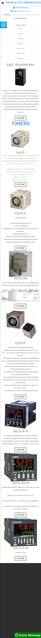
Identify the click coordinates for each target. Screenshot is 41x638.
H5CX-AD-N (20, 53)
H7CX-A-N (20, 58)
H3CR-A (20, 33)
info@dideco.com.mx (24, 11)
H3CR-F (20, 43)
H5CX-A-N (20, 48)
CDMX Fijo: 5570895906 (31, 15)
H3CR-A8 (20, 38)
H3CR (20, 28)
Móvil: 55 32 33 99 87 (17, 15)
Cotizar (20, 118)
